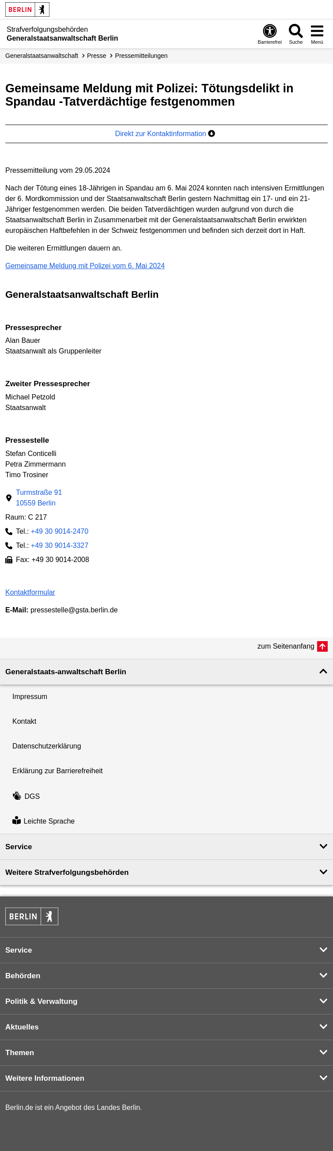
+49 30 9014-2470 (59, 531)
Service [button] (18, 847)
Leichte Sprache (43, 821)
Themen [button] (19, 1052)
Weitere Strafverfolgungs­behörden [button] (67, 872)
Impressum (29, 696)
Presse (96, 55)
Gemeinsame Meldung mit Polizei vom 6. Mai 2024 (85, 266)
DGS (26, 796)
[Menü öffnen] (317, 34)
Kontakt (24, 721)
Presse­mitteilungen (141, 55)
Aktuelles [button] (22, 1027)
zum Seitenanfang (285, 646)
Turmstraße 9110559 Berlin (39, 498)
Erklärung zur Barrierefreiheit (57, 771)
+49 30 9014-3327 (59, 545)
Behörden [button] (22, 976)
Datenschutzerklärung (46, 746)
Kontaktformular (30, 592)
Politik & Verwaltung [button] (41, 1001)
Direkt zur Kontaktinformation (165, 133)
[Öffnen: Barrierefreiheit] (269, 34)
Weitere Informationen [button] (44, 1078)
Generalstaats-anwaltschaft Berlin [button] (65, 672)
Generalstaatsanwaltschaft (41, 55)
